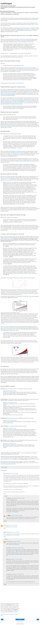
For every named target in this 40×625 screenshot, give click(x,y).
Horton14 (20, 362)
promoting (19, 23)
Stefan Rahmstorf (28, 326)
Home (20, 619)
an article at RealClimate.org (10, 326)
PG (4, 525)
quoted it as (30, 41)
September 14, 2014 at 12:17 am (10, 402)
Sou (7, 515)
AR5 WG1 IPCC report (15, 180)
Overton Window (18, 30)
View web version (20, 621)
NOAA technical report (5, 238)
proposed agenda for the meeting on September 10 (14, 102)
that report (12, 340)
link (17, 454)
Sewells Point (13, 152)
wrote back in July (18, 103)
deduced (5, 90)
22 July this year (29, 101)
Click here (2, 614)
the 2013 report (17, 71)
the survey (16, 330)
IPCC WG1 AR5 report (26, 296)
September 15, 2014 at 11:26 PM (18, 498)
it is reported (12, 93)
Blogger (22, 623)
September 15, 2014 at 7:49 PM (14, 541)
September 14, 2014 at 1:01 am (9, 428)
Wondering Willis (9, 39)
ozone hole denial (26, 28)
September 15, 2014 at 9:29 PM (18, 547)
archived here (22, 39)
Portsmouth (21, 152)
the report (17, 277)
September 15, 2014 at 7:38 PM (13, 532)
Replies (6, 496)
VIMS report (21, 83)
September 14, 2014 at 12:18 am (10, 420)
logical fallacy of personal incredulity (17, 151)
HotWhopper (6, 3)
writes (19, 133)
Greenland (31, 160)
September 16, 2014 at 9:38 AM (18, 574)
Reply (4, 493)
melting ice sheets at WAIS (20, 160)
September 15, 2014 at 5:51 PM (12, 473)
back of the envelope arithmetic (25, 67)
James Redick (30, 93)
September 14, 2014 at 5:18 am (9, 443)
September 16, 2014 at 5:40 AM (16, 559)
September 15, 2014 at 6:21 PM (11, 525)
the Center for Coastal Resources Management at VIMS (17, 100)
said (4, 63)
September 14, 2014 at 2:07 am (9, 390)
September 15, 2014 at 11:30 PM (16, 515)
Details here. (15, 611)
